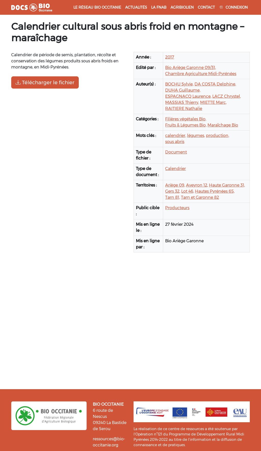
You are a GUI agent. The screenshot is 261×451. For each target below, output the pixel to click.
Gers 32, (172, 191)
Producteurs (177, 207)
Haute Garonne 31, (227, 185)
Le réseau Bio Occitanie (97, 7)
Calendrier (175, 168)
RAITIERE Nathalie (183, 108)
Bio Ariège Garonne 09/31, (190, 67)
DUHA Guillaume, (182, 90)
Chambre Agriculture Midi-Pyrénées (200, 73)
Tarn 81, (172, 197)
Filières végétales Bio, (185, 119)
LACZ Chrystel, (226, 96)
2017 (169, 57)
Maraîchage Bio (222, 125)
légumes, (196, 135)
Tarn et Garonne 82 (200, 197)
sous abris (174, 141)
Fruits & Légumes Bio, (185, 125)
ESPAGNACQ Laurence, (188, 96)
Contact (206, 7)
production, (217, 135)
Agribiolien (182, 7)
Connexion (233, 7)
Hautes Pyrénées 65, (214, 191)
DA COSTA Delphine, (215, 84)
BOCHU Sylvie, (179, 84)
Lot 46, (187, 191)
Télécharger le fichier (45, 82)
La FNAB (158, 7)
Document (176, 152)
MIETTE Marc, (213, 102)
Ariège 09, (175, 185)
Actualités (136, 7)
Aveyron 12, (197, 185)
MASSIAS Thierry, (182, 102)
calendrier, (175, 135)
